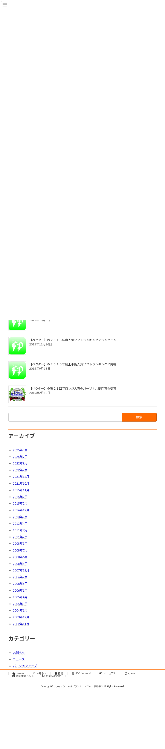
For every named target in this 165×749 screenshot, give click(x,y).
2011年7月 (20, 530)
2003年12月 (21, 617)
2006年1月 (20, 590)
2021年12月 (21, 476)
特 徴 (59, 673)
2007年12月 (21, 570)
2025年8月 (20, 450)
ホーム (18, 673)
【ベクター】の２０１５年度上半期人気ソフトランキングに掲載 (72, 364)
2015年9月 (20, 497)
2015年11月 (21, 490)
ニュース (19, 659)
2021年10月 (21, 483)
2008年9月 (20, 543)
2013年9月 (20, 517)
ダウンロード (81, 673)
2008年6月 (20, 557)
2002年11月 (21, 624)
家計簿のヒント (23, 676)
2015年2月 (20, 503)
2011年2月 (20, 537)
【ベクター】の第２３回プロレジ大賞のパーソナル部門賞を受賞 (72, 388)
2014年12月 (21, 510)
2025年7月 (20, 456)
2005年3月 (20, 604)
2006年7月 (20, 577)
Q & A (130, 673)
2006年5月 (20, 583)
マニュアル (107, 673)
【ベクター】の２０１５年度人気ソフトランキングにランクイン (72, 340)
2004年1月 (20, 610)
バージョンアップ (25, 666)
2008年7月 (20, 550)
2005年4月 (20, 597)
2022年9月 (20, 463)
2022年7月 (20, 470)
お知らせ (19, 652)
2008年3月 (20, 563)
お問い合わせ (51, 676)
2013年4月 (20, 523)
